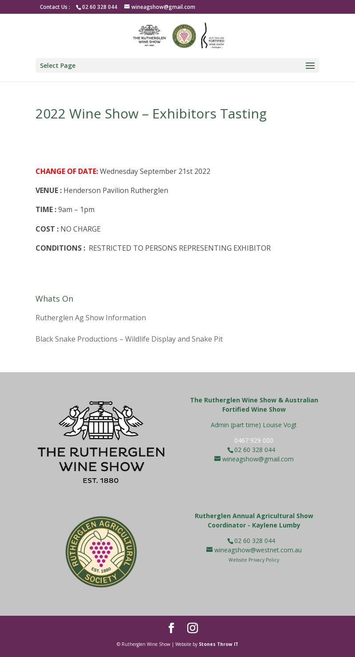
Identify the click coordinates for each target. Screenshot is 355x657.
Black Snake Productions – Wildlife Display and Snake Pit (129, 339)
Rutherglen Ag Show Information (91, 318)
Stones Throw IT (218, 644)
